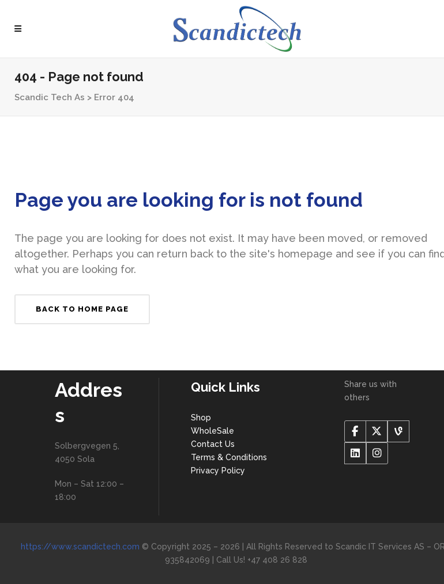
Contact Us (213, 444)
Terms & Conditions (229, 457)
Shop (201, 417)
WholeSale (212, 430)
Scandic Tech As (49, 97)
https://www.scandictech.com (80, 546)
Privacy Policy (218, 470)
